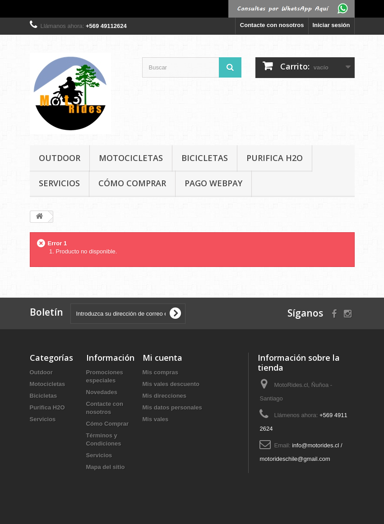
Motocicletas (131, 157)
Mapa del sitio (105, 467)
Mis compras (160, 372)
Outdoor (59, 157)
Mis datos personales (172, 407)
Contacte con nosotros (272, 25)
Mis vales (156, 419)
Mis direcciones (165, 395)
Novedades (101, 392)
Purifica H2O (274, 157)
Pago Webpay (213, 183)
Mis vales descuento (171, 384)
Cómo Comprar (132, 183)
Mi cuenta (162, 357)
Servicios (59, 183)
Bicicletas (204, 157)
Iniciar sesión (331, 25)
